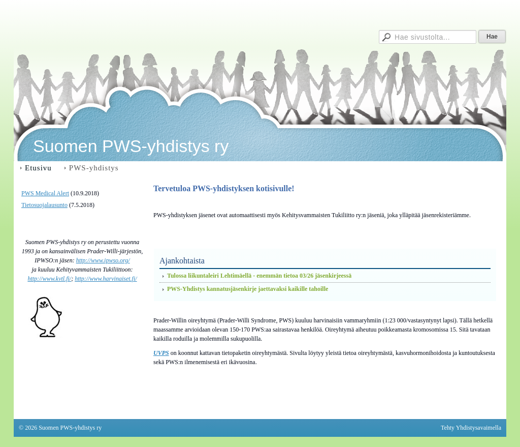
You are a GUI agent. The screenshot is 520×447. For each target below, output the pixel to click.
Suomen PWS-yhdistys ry (131, 146)
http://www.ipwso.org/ (103, 260)
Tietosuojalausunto (44, 204)
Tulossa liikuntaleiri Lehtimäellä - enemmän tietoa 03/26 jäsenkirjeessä (259, 275)
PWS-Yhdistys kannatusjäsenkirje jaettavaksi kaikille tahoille (247, 288)
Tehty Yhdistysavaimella (471, 427)
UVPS (161, 352)
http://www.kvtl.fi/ (49, 278)
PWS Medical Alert (45, 193)
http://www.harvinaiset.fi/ (106, 278)
